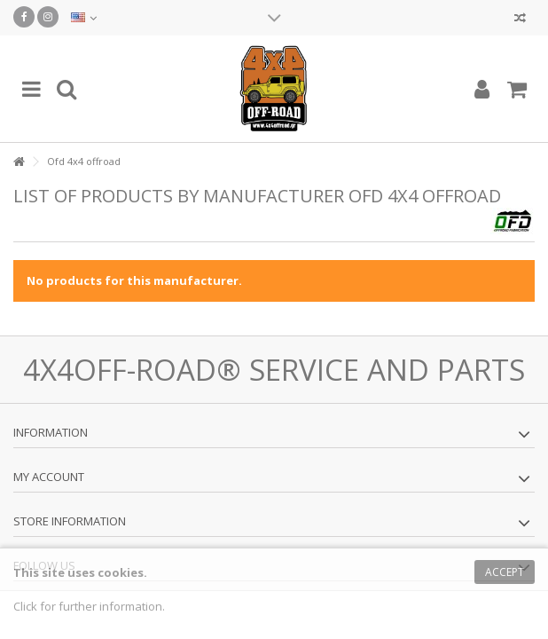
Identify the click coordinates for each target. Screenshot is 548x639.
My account (48, 477)
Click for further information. (89, 606)
